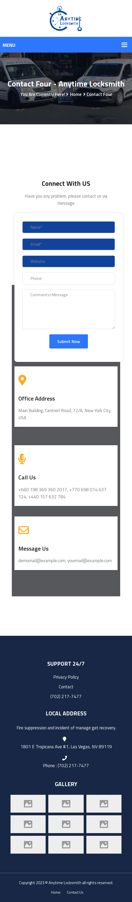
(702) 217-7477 (66, 696)
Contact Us (75, 892)
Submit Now (68, 341)
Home (76, 94)
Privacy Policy (66, 677)
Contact (66, 686)
